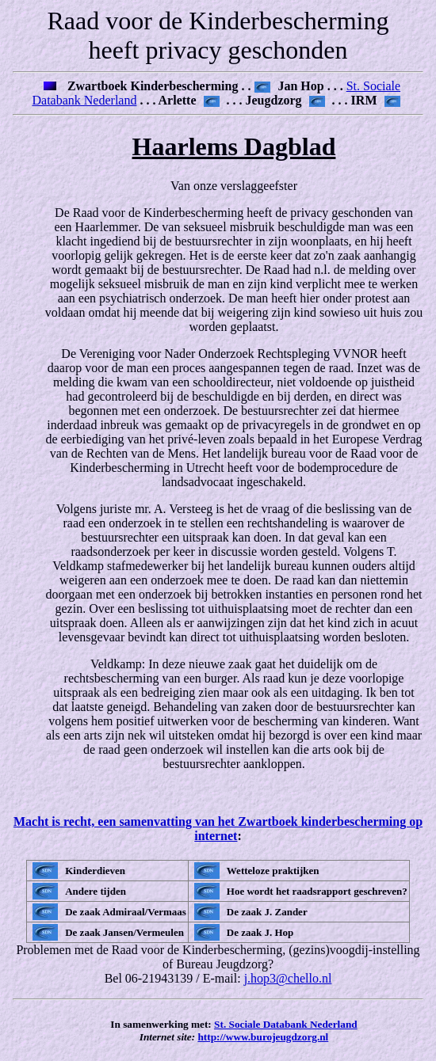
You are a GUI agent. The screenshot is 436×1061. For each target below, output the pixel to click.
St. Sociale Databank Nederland (286, 1024)
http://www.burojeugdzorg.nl (262, 1037)
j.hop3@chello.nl (288, 978)
